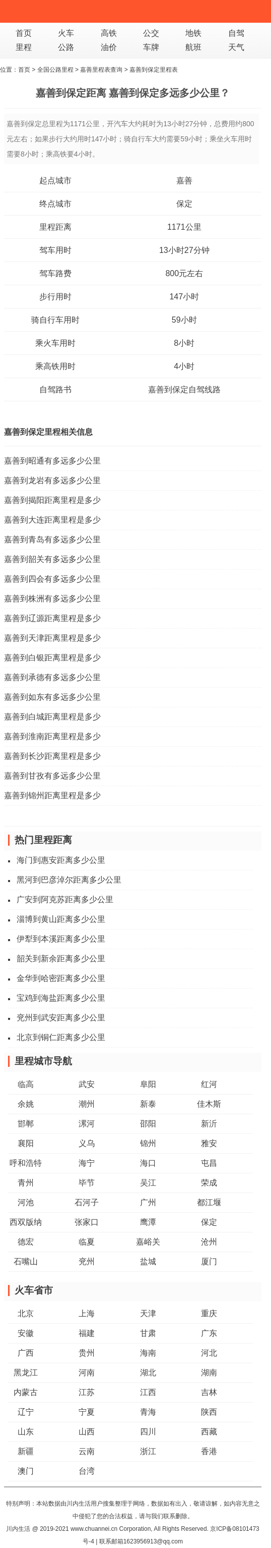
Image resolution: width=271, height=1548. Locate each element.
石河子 (87, 1202)
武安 (87, 1084)
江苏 (87, 1392)
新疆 (26, 1451)
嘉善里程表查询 (101, 69)
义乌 (87, 1143)
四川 (148, 1431)
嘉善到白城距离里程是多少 (52, 716)
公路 (66, 47)
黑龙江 (26, 1372)
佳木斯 (209, 1104)
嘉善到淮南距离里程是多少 (52, 736)
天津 (148, 1313)
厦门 (209, 1261)
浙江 (148, 1451)
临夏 (87, 1241)
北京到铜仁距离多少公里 (61, 1037)
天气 (236, 47)
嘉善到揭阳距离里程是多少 (52, 500)
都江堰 (209, 1202)
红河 (209, 1084)
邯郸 (26, 1123)
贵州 (87, 1353)
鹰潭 (148, 1222)
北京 (26, 1313)
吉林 (209, 1392)
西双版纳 (26, 1222)
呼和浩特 (26, 1163)
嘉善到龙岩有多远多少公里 (52, 480)
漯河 (87, 1123)
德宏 (26, 1241)
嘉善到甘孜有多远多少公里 (52, 775)
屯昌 (209, 1163)
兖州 (87, 1261)
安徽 (26, 1333)
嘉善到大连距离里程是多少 (52, 519)
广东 (209, 1333)
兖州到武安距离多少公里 (61, 1017)
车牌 (151, 47)
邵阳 (148, 1123)
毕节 (87, 1182)
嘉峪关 (148, 1241)
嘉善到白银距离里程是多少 (52, 657)
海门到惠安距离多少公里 (61, 860)
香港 (209, 1451)
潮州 (87, 1104)
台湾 (87, 1471)
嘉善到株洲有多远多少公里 (52, 598)
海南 (148, 1353)
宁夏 (87, 1412)
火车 (66, 33)
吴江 (148, 1182)
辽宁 (26, 1412)
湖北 (148, 1372)
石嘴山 (26, 1261)
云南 (87, 1451)
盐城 (148, 1261)
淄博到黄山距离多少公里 (61, 919)
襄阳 (26, 1143)
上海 (87, 1313)
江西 (148, 1392)
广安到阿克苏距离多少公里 (65, 899)
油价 (109, 47)
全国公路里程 (55, 69)
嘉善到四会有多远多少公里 (52, 579)
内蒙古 (26, 1392)
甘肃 (148, 1333)
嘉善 (184, 180)
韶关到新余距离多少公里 (61, 958)
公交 (151, 33)
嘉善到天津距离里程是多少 (52, 638)
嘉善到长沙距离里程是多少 (52, 756)
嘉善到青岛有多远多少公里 (52, 539)
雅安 (209, 1143)
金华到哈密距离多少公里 (61, 978)
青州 (26, 1182)
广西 (26, 1353)
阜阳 (148, 1084)
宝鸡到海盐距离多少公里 (61, 998)
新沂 (209, 1123)
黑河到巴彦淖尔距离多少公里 (69, 879)
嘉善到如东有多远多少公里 (52, 697)
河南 (87, 1372)
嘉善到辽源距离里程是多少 (52, 618)
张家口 (87, 1222)
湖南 (209, 1372)
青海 (148, 1412)
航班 (193, 47)
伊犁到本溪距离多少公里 (61, 939)
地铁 (193, 33)
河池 (26, 1202)
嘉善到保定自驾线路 (184, 389)
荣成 (209, 1182)
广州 (148, 1202)
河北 (209, 1353)
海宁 (87, 1163)
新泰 (148, 1104)
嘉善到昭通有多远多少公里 (52, 460)
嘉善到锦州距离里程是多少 (52, 795)
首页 (24, 33)
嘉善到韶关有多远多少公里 (52, 559)
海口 (148, 1163)
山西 (87, 1431)
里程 (24, 47)
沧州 (209, 1241)
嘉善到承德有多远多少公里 (52, 677)
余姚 (26, 1104)
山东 (26, 1431)
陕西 (209, 1412)
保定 (184, 203)
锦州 (148, 1143)
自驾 (236, 33)
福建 (87, 1333)
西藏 (209, 1431)
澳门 (26, 1471)
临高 (26, 1084)
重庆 (209, 1313)
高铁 (109, 33)
